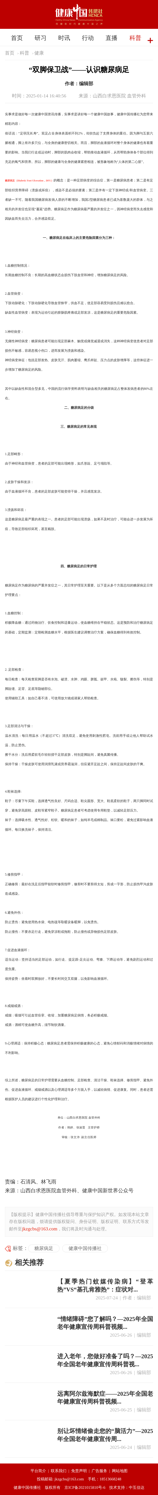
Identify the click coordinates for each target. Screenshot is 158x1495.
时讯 (64, 38)
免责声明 (79, 1471)
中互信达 (136, 1487)
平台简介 (38, 1471)
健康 (39, 53)
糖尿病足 (43, 1248)
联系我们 (58, 1471)
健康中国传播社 (85, 1248)
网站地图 (120, 1471)
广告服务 (99, 1471)
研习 (40, 38)
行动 (88, 38)
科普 (135, 38)
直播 (111, 38)
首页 (17, 38)
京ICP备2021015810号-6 (84, 1487)
